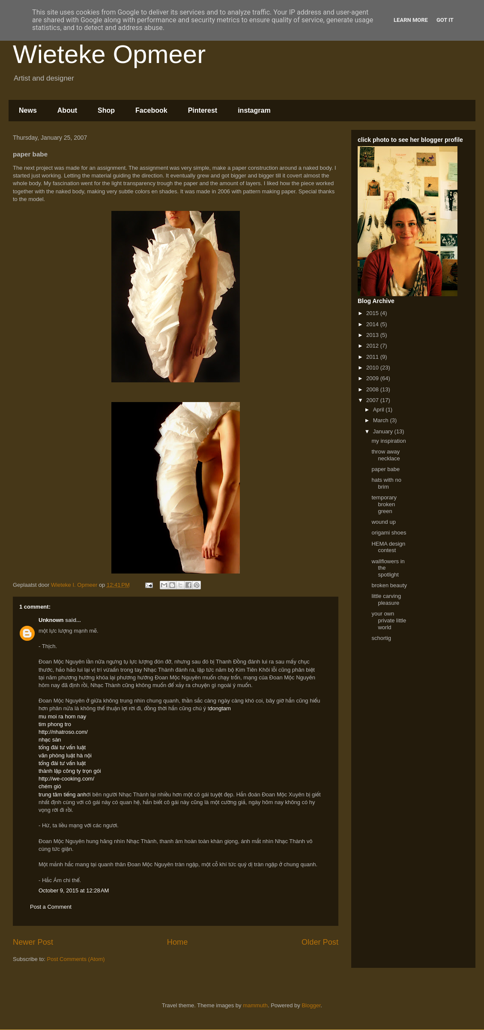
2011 (373, 357)
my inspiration (388, 441)
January (383, 431)
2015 (373, 313)
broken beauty (388, 585)
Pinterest (202, 110)
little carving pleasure (386, 599)
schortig (381, 638)
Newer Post (33, 942)
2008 (373, 389)
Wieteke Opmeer (109, 54)
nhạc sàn (50, 739)
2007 (373, 400)
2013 (373, 335)
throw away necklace (385, 455)
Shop (106, 110)
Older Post (320, 942)
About (67, 110)
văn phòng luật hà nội (65, 755)
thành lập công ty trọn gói (70, 771)
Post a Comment (51, 907)
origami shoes (388, 532)
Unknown (51, 620)
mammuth (255, 1005)
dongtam (220, 708)
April (379, 409)
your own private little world (388, 620)
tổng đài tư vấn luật (62, 747)
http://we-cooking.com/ (66, 778)
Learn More (411, 20)
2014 (373, 324)
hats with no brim (386, 483)
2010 (373, 367)
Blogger (311, 1005)
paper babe (385, 469)
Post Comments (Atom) (76, 959)
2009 (373, 378)
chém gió (50, 786)
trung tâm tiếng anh (63, 794)
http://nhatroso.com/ (63, 732)
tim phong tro (55, 724)
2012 (373, 345)
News (28, 110)
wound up (383, 522)
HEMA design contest (388, 547)
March (381, 420)
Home (177, 942)
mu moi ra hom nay (62, 716)
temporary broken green (384, 504)
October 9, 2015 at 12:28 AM (74, 890)
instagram (254, 110)
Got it (445, 20)
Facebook (151, 110)
